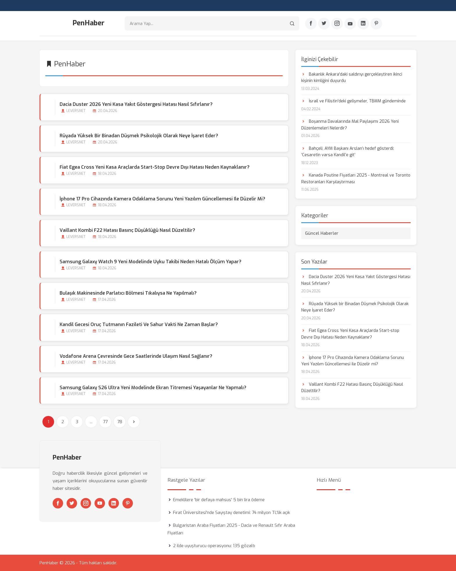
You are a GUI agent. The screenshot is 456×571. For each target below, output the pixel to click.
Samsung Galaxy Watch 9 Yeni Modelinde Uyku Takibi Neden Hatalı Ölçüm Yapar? (150, 262)
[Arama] (292, 23)
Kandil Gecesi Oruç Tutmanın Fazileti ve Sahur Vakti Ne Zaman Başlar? (139, 324)
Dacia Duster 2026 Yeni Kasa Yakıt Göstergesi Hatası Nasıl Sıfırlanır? (136, 104)
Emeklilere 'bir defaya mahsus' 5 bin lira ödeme (219, 500)
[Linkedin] (363, 23)
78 (119, 422)
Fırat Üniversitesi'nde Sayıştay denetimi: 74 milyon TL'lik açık (231, 512)
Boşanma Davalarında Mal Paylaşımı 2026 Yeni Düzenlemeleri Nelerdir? (350, 125)
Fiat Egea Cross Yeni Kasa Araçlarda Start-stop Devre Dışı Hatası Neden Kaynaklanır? (155, 167)
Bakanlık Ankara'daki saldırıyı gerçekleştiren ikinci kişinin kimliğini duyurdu (351, 77)
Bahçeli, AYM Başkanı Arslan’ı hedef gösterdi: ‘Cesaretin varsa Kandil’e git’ (347, 152)
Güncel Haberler (322, 233)
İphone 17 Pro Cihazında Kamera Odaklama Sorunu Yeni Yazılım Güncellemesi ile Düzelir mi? (162, 199)
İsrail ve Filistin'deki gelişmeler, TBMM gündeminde (353, 101)
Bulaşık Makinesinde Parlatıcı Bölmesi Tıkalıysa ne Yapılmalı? (128, 293)
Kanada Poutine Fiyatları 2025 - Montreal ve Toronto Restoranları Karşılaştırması (355, 178)
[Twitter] (324, 23)
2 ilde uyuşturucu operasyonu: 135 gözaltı (214, 546)
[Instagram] (337, 23)
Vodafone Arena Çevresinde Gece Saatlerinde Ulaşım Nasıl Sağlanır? (136, 356)
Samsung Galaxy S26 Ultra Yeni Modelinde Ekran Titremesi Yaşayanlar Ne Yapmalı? (153, 388)
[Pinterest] (376, 23)
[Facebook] (311, 23)
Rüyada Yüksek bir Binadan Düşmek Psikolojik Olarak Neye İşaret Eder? (139, 136)
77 (105, 422)
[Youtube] (350, 23)
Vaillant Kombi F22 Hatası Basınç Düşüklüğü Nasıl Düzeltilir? (127, 230)
